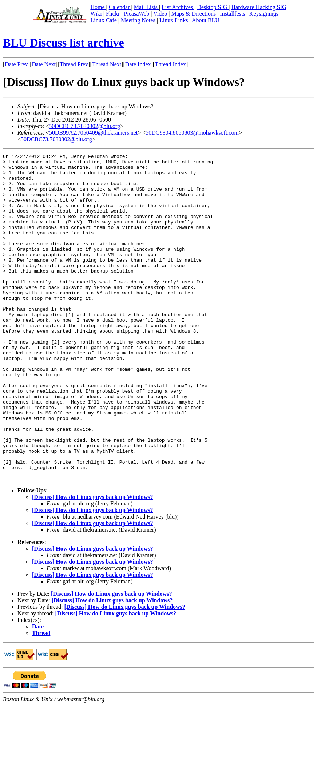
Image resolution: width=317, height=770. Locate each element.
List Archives (178, 7)
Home (98, 7)
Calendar (120, 7)
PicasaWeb (137, 14)
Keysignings (263, 14)
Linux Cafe (104, 20)
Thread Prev (73, 64)
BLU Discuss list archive (63, 42)
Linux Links (174, 20)
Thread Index (170, 64)
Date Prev (16, 64)
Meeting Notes (139, 20)
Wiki (96, 14)
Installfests (233, 14)
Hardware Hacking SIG (258, 7)
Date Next (44, 64)
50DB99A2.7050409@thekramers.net (93, 133)
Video (161, 14)
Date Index (138, 64)
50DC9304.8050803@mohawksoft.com (192, 133)
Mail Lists (146, 7)
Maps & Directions (194, 14)
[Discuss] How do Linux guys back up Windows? (92, 561)
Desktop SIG (213, 7)
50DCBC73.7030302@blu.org (84, 126)
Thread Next (106, 64)
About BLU (205, 20)
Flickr (113, 14)
